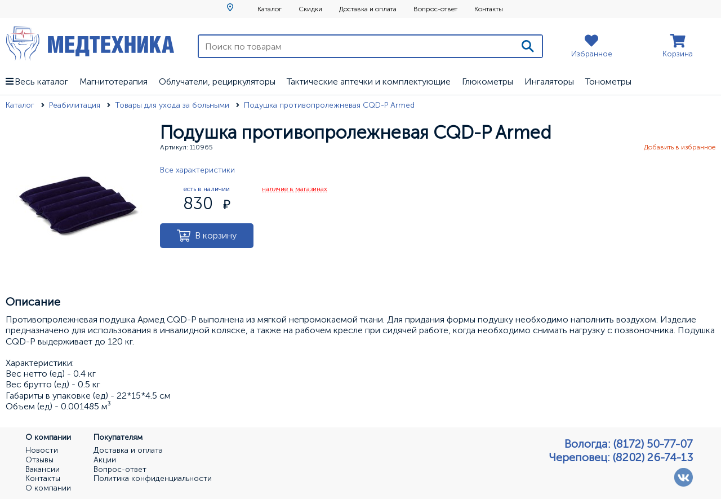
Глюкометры (487, 81)
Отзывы (39, 460)
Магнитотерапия (113, 81)
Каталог (269, 9)
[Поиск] (528, 46)
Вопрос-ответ (435, 9)
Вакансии (42, 469)
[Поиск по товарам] (356, 46)
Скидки (310, 9)
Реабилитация (76, 105)
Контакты (488, 9)
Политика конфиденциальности (153, 478)
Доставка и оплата (368, 9)
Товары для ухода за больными (173, 105)
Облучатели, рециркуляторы (217, 81)
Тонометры (608, 81)
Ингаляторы (549, 81)
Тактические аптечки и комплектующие (369, 81)
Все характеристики (197, 170)
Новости (41, 450)
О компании (48, 488)
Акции (105, 460)
